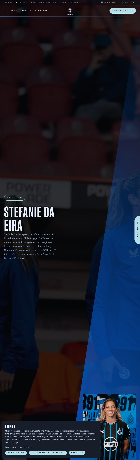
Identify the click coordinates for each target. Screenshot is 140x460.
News (14, 11)
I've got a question (108, 2)
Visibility (26, 11)
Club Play (33, 2)
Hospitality (42, 11)
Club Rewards (73, 2)
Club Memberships (59, 2)
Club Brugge (8, 2)
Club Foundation (44, 2)
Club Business (21, 2)
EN (134, 2)
